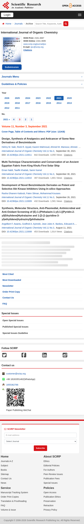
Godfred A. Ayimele (31, 224)
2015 (48, 103)
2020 (69, 98)
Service (6, 487)
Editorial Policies (52, 465)
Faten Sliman (32, 193)
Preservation (50, 501)
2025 (17, 98)
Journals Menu (42, 76)
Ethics (46, 461)
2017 (27, 103)
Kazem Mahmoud (40, 147)
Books (4, 470)
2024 (27, 98)
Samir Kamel (35, 170)
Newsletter (7, 286)
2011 (17, 108)
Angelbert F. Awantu (11, 224)
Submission (12, 67)
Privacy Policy (50, 510)
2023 (38, 98)
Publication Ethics (52, 497)
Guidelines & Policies (42, 84)
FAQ (4, 303)
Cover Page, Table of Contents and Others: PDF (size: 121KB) (33, 131)
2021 (59, 98)
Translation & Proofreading (14, 501)
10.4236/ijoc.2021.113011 (19, 155)
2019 (6, 103)
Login (7, 14)
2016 (38, 103)
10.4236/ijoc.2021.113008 (19, 231)
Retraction (48, 505)
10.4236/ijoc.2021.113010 (19, 178)
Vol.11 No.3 (48, 151)
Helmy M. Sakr (9, 147)
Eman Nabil (7, 170)
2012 (6, 108)
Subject (4, 465)
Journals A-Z (7, 461)
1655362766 (12, 385)
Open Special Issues (13, 320)
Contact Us (8, 297)
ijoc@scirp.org (37, 47)
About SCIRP (52, 456)
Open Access (50, 492)
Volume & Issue (8, 510)
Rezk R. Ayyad (24, 147)
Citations (27, 50)
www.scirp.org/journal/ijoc (34, 44)
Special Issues (50, 483)
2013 (69, 103)
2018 (17, 103)
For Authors (49, 470)
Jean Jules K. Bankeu (52, 224)
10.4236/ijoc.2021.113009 (19, 201)
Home (8, 23)
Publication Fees (52, 478)
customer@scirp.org (16, 373)
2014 (59, 103)
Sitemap (5, 474)
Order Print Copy (11, 292)
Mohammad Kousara (50, 193)
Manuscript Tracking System (14, 492)
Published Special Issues (15, 327)
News (3, 483)
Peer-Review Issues (53, 474)
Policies (49, 487)
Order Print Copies (10, 497)
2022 (48, 98)
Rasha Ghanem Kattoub (13, 193)
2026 (6, 98)
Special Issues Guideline (15, 333)
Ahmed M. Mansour (60, 147)
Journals (18, 23)
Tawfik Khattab (21, 170)
